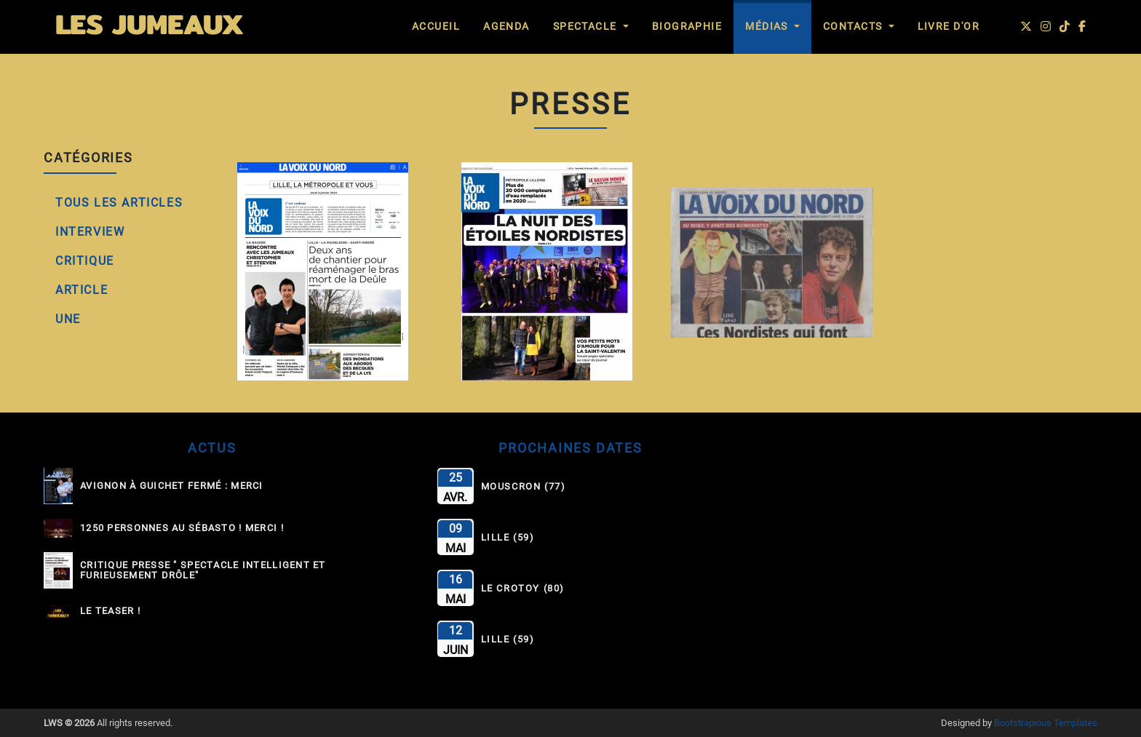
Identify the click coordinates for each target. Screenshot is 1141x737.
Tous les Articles (119, 203)
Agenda (506, 26)
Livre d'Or (948, 26)
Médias (768, 26)
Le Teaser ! (110, 611)
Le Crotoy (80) (523, 588)
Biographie (687, 26)
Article (81, 290)
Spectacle (586, 26)
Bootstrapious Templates (1045, 722)
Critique (84, 261)
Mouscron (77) (523, 487)
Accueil (436, 26)
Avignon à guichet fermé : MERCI (171, 486)
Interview (89, 232)
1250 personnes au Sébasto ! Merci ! (182, 528)
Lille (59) (508, 538)
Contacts (854, 26)
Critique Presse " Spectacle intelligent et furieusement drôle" (203, 570)
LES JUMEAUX (149, 24)
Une (68, 319)
